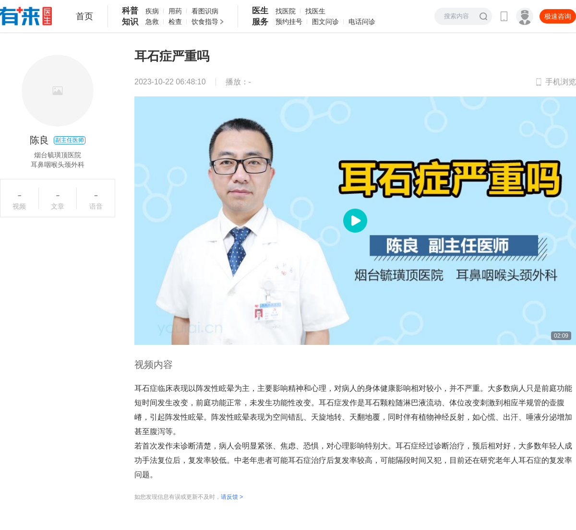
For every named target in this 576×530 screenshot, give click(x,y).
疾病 (152, 11)
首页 (84, 16)
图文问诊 (325, 21)
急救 (152, 21)
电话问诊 (361, 21)
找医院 (286, 11)
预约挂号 (289, 21)
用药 (175, 11)
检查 (175, 21)
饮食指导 (205, 21)
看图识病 (205, 11)
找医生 (315, 11)
